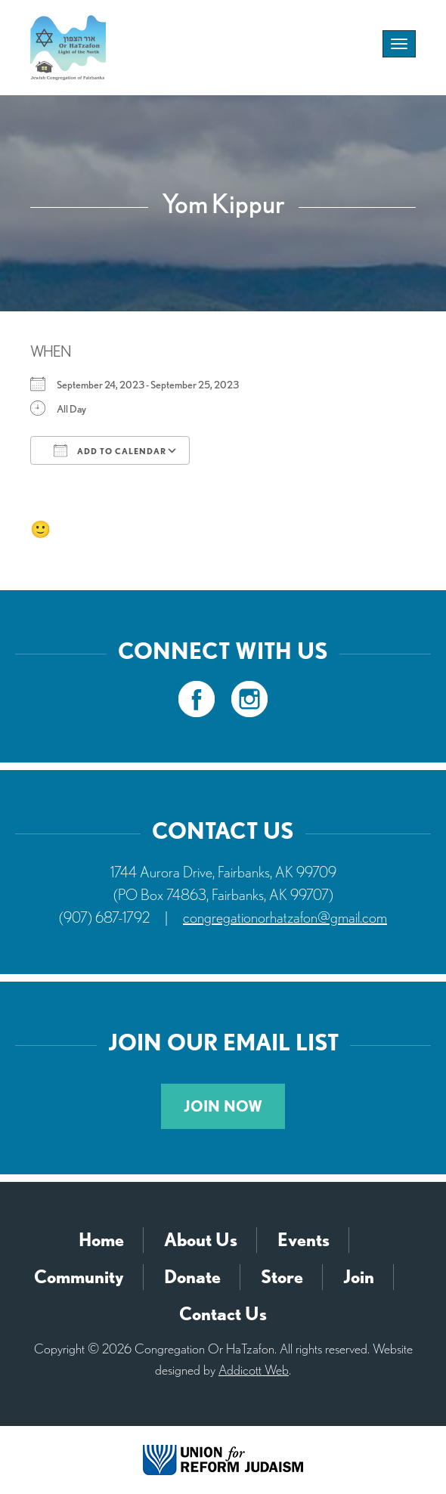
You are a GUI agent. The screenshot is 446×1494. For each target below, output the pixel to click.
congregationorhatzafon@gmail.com (285, 917)
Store (282, 1277)
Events (303, 1240)
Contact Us (223, 1314)
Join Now (223, 1106)
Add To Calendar (110, 450)
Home (101, 1240)
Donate (192, 1277)
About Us (200, 1240)
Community (79, 1277)
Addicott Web (253, 1370)
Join (358, 1277)
